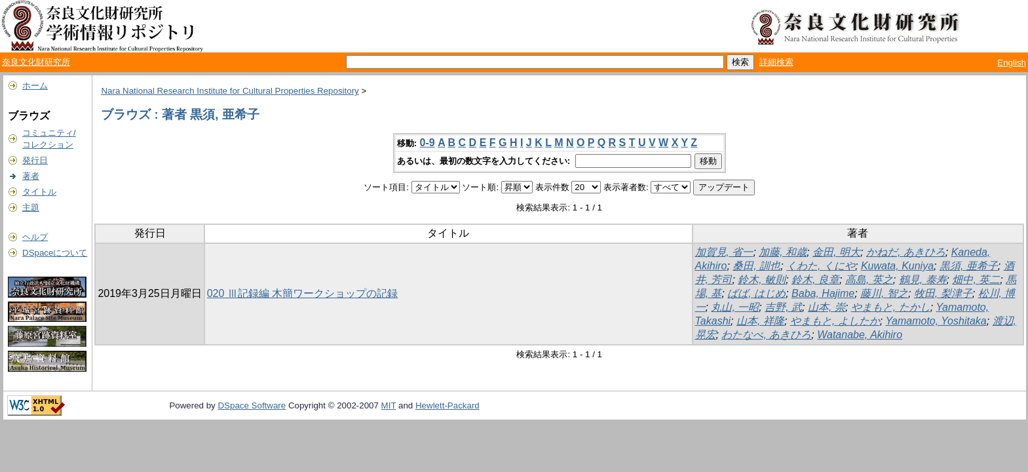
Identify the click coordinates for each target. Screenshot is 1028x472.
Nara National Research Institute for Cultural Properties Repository (229, 91)
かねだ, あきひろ (905, 252)
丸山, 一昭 (735, 307)
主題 (30, 207)
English (1011, 63)
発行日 (35, 160)
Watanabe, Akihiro (859, 334)
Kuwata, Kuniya (897, 265)
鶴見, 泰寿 (923, 279)
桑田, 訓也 (756, 265)
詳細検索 (776, 62)
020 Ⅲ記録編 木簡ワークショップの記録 (302, 293)
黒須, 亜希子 (969, 265)
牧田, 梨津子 (943, 293)
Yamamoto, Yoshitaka (936, 320)
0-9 (427, 142)
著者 (30, 176)
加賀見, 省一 (724, 252)
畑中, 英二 (976, 279)
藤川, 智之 (884, 293)
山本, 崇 (826, 307)
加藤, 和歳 (783, 252)
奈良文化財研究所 (36, 62)
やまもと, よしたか (835, 320)
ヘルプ (35, 237)
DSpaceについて (54, 253)
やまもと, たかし (890, 307)
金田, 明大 (836, 252)
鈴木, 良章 (815, 279)
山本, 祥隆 (760, 320)
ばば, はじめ (756, 293)
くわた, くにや (820, 265)
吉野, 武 (783, 307)
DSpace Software (252, 405)
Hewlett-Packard (447, 405)
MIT (388, 405)
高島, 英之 (869, 279)
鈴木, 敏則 (762, 279)
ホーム (35, 85)
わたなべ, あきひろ (766, 334)
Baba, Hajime (822, 293)
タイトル (39, 192)
